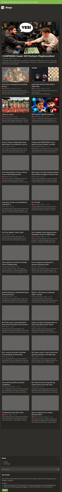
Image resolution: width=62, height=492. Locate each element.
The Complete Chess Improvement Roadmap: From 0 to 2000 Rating (44, 233)
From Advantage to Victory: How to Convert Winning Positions (14, 173)
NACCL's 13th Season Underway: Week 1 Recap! (43, 293)
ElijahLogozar (37, 88)
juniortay (6, 116)
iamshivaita (5, 58)
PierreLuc (34, 266)
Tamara (4, 146)
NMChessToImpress (39, 417)
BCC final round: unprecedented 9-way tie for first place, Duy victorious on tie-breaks (15, 323)
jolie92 (6, 414)
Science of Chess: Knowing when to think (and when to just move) (44, 323)
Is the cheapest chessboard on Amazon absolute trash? (43, 263)
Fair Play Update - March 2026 (12, 232)
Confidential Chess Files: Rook (12, 413)
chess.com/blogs (47, 485)
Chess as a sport (8, 114)
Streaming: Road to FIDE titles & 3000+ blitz (43, 85)
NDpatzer (34, 327)
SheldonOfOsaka (6, 266)
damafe (34, 176)
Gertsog (6, 176)
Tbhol (3, 327)
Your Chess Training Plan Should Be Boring (14, 85)
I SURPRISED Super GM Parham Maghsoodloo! (28, 56)
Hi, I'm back (36, 202)
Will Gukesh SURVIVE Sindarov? (43, 114)
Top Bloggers (7, 464)
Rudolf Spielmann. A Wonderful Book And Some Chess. (15, 293)
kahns (3, 206)
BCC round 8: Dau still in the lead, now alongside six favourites (14, 353)
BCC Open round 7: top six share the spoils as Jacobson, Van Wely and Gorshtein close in (45, 353)
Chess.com (51, 478)
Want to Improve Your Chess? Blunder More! (42, 414)
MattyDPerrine (7, 88)
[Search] (30, 469)
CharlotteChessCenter (37, 296)
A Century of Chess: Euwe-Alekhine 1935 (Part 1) (14, 203)
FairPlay (4, 234)
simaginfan (5, 296)
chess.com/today (35, 485)
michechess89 (37, 236)
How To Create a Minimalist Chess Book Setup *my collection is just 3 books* (14, 143)
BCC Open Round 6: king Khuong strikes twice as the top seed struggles (43, 383)
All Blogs (5, 462)
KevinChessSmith (36, 146)
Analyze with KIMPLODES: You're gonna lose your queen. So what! (43, 143)
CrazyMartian (37, 116)
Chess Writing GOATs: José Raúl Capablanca (13, 383)
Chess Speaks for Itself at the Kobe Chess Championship (14, 263)
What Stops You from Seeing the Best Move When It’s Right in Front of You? (45, 173)
